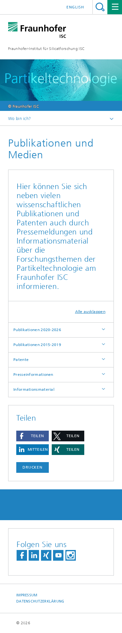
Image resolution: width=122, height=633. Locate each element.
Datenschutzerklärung (40, 601)
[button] (32, 436)
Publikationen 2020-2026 (37, 330)
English (75, 7)
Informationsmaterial (33, 389)
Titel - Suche (100, 7)
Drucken (32, 467)
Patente (21, 359)
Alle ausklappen (90, 311)
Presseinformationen (33, 374)
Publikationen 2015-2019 (37, 344)
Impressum (26, 595)
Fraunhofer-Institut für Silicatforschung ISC (46, 48)
